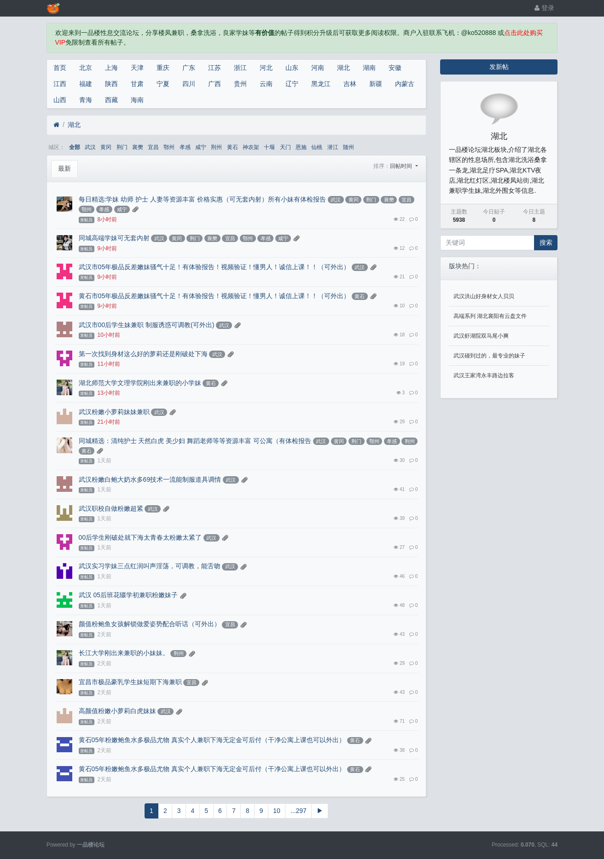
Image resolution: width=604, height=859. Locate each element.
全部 (74, 147)
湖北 (343, 67)
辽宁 (291, 83)
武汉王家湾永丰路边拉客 (483, 375)
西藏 (111, 100)
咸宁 (200, 147)
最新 (64, 168)
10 (276, 810)
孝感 (185, 147)
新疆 (375, 83)
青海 (85, 100)
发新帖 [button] (499, 66)
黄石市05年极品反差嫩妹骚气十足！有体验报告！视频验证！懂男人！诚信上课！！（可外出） (214, 296)
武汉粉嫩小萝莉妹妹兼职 (114, 411)
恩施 (301, 147)
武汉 (90, 147)
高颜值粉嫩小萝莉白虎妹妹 (117, 711)
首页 (59, 67)
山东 (291, 67)
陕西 (111, 83)
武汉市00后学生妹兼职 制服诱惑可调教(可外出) (147, 325)
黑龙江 (321, 83)
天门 (285, 147)
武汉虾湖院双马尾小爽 (481, 336)
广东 (188, 67)
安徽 (395, 67)
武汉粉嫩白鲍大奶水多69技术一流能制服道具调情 (150, 479)
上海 (111, 67)
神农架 (251, 147)
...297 (298, 810)
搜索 (546, 242)
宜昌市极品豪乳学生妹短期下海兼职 (130, 682)
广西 (214, 83)
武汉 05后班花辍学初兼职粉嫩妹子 (128, 595)
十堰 (269, 147)
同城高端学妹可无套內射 (114, 238)
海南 (137, 100)
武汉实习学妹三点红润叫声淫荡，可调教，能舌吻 (150, 566)
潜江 (332, 147)
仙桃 (316, 147)
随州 (348, 147)
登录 (544, 8)
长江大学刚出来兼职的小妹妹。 (124, 653)
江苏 (214, 67)
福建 (85, 83)
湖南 (369, 67)
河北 (266, 67)
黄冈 (105, 147)
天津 (137, 67)
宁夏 (163, 83)
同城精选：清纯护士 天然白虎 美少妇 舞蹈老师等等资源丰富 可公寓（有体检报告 (195, 440)
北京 (85, 67)
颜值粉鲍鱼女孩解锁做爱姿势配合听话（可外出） (150, 624)
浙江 (240, 67)
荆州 (216, 147)
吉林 (349, 83)
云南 (266, 83)
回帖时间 (401, 166)
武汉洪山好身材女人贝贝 (483, 296)
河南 (317, 67)
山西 (59, 100)
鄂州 (168, 147)
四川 (188, 83)
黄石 (232, 147)
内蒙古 (404, 83)
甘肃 (137, 83)
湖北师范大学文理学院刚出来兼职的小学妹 (140, 382)
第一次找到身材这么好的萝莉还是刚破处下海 (143, 353)
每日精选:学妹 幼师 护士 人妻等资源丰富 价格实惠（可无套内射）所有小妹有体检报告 (202, 199)
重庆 (163, 67)
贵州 (240, 83)
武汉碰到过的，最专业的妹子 (489, 355)
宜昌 (153, 147)
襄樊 (137, 147)
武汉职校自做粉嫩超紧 (111, 508)
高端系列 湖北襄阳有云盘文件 (490, 316)
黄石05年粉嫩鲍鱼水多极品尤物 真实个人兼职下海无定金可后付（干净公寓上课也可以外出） (212, 740)
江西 (59, 83)
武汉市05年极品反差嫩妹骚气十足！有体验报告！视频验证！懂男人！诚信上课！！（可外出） (214, 267)
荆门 (122, 147)
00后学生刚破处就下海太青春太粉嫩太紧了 (140, 537)
